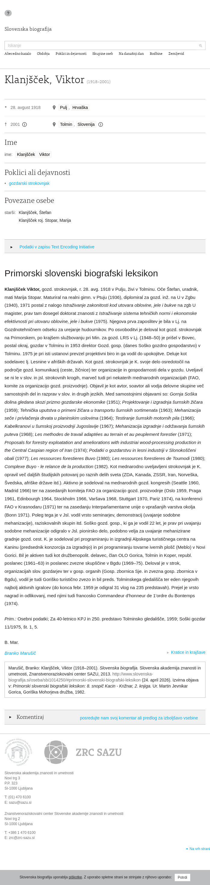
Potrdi (182, 877)
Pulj (63, 107)
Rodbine (156, 54)
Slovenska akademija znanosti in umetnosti (39, 773)
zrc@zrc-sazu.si (22, 838)
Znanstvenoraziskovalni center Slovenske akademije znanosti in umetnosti (64, 814)
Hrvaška (80, 107)
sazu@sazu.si (20, 802)
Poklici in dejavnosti (71, 54)
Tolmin (66, 124)
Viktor (44, 154)
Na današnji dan (131, 54)
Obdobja (43, 54)
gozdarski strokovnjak (29, 183)
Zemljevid (176, 54)
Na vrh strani (200, 849)
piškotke (75, 877)
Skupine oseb (102, 54)
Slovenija (86, 124)
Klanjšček (26, 154)
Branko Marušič (20, 653)
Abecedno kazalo (18, 54)
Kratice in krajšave (188, 652)
